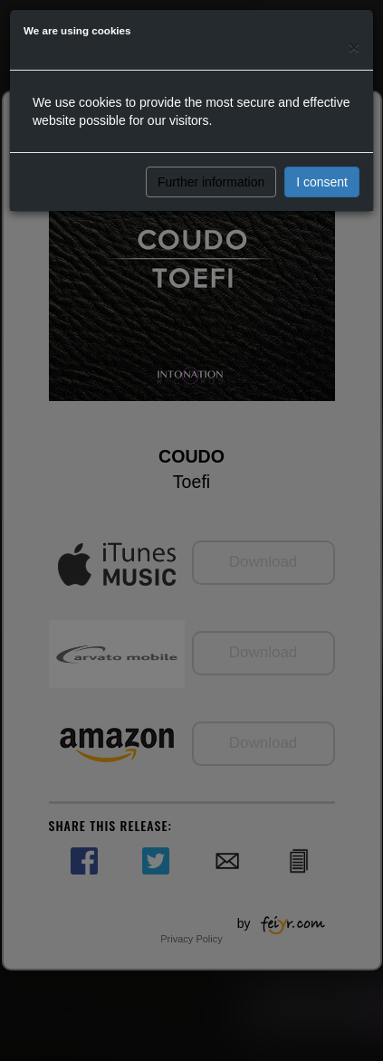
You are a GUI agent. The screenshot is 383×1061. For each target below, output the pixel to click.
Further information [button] (211, 182)
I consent (322, 182)
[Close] (354, 46)
